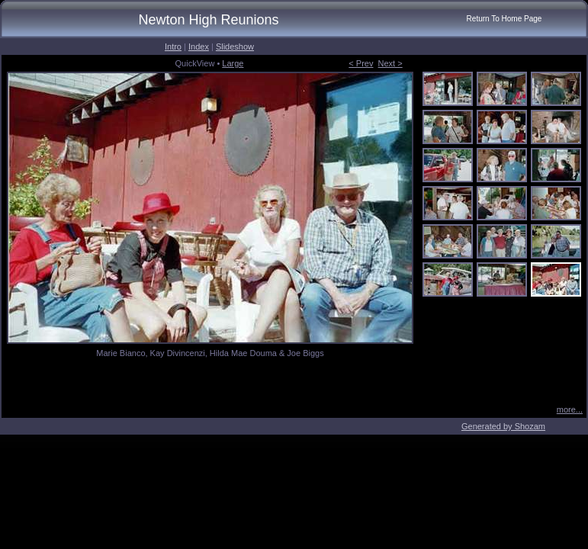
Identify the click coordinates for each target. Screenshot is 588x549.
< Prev (361, 63)
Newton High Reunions (208, 19)
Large (232, 63)
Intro (173, 46)
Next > (390, 63)
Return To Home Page (504, 18)
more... (570, 409)
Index (198, 46)
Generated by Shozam (503, 426)
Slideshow (235, 46)
